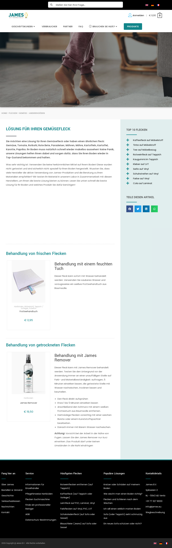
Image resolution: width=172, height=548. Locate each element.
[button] (129, 208)
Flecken (13, 113)
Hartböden (19, 306)
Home (4, 113)
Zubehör (32, 308)
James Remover (28, 402)
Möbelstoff (29, 306)
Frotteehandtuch (29, 311)
